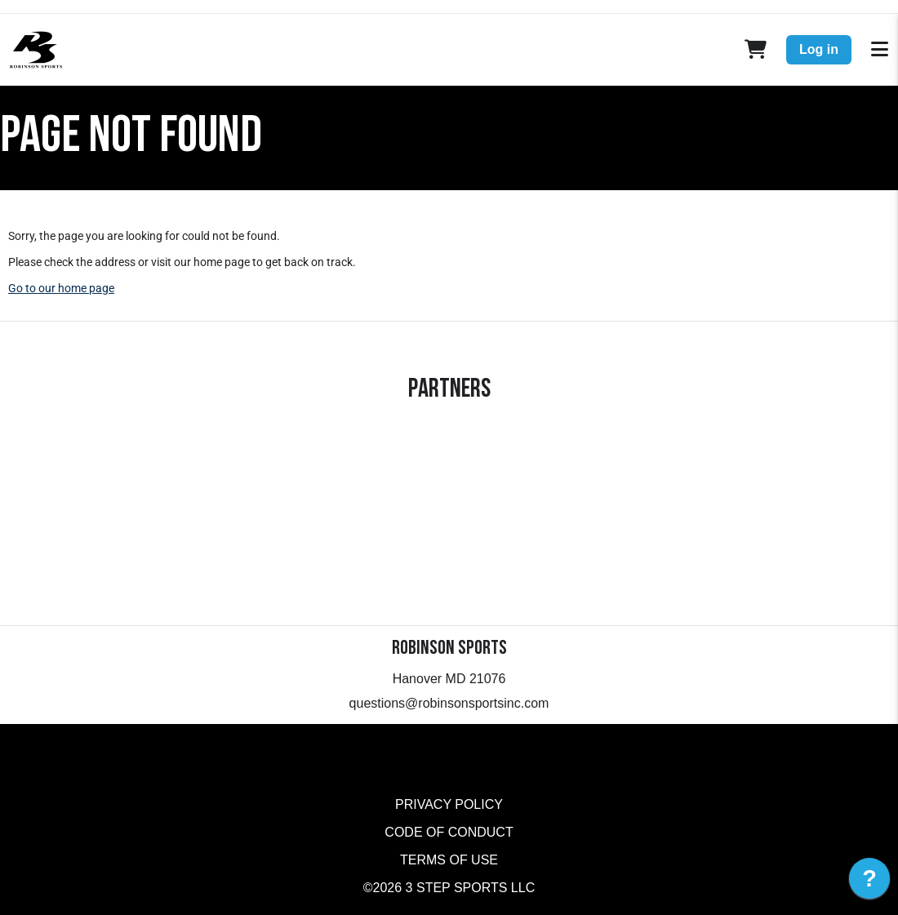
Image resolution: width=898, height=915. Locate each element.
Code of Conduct (449, 832)
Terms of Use (449, 860)
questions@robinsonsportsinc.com (449, 703)
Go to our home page (61, 288)
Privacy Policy (449, 804)
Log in (818, 49)
